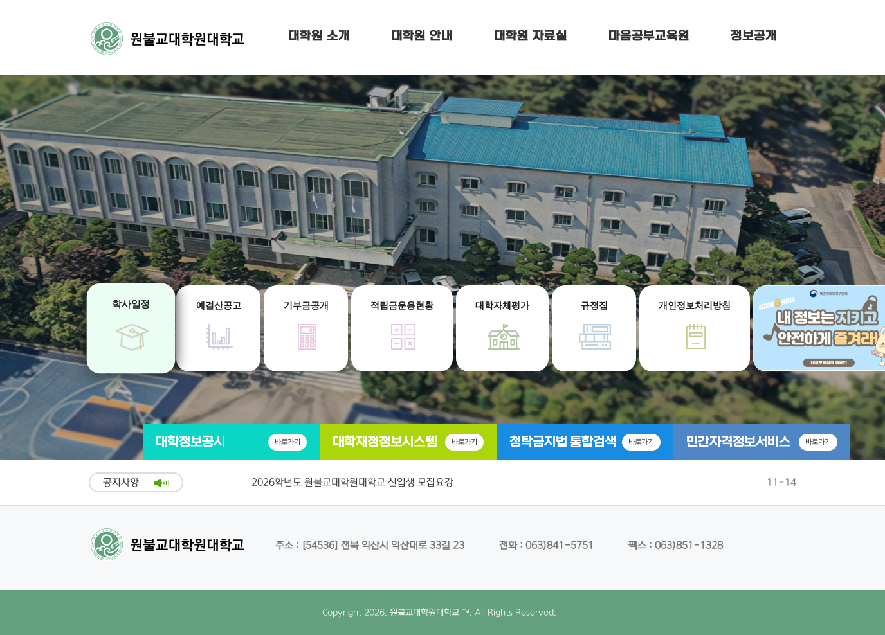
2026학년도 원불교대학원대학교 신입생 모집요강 (352, 482)
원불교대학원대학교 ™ (430, 612)
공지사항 (121, 482)
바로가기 (287, 442)
